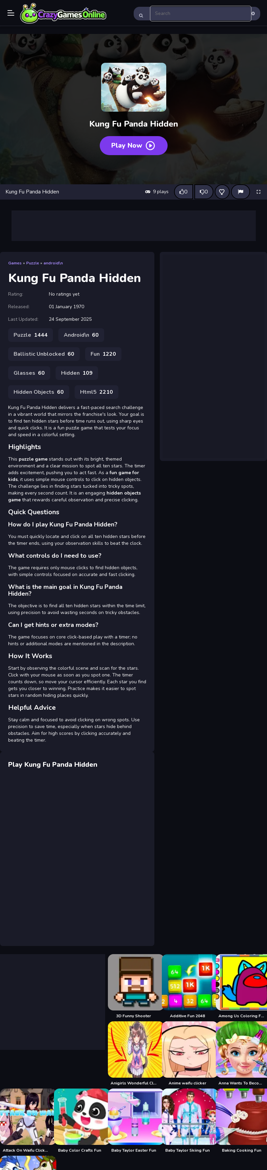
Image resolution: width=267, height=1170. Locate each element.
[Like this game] (183, 191)
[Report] (240, 191)
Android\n (81, 335)
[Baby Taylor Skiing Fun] (187, 1121)
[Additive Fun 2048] (187, 986)
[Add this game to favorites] (222, 191)
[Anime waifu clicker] (187, 1053)
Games (15, 263)
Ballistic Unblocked (44, 354)
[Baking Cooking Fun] (241, 1121)
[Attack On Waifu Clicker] (25, 1121)
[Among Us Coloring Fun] (241, 986)
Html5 (96, 392)
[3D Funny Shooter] (133, 986)
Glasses (29, 373)
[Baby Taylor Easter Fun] (133, 1121)
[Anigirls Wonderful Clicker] (133, 1053)
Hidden (77, 373)
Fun (103, 354)
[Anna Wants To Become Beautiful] (241, 1053)
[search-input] (201, 13)
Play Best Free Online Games (63, 13)
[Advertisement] (133, 225)
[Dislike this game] (203, 191)
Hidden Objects (39, 392)
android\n (53, 263)
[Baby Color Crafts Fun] (79, 1121)
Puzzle (32, 263)
